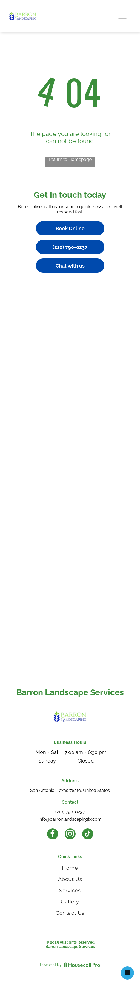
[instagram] (70, 834)
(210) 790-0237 (70, 811)
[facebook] (52, 834)
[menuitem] (70, 869)
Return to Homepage (70, 159)
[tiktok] (87, 834)
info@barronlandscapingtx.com (70, 819)
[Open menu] (122, 16)
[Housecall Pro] (82, 964)
